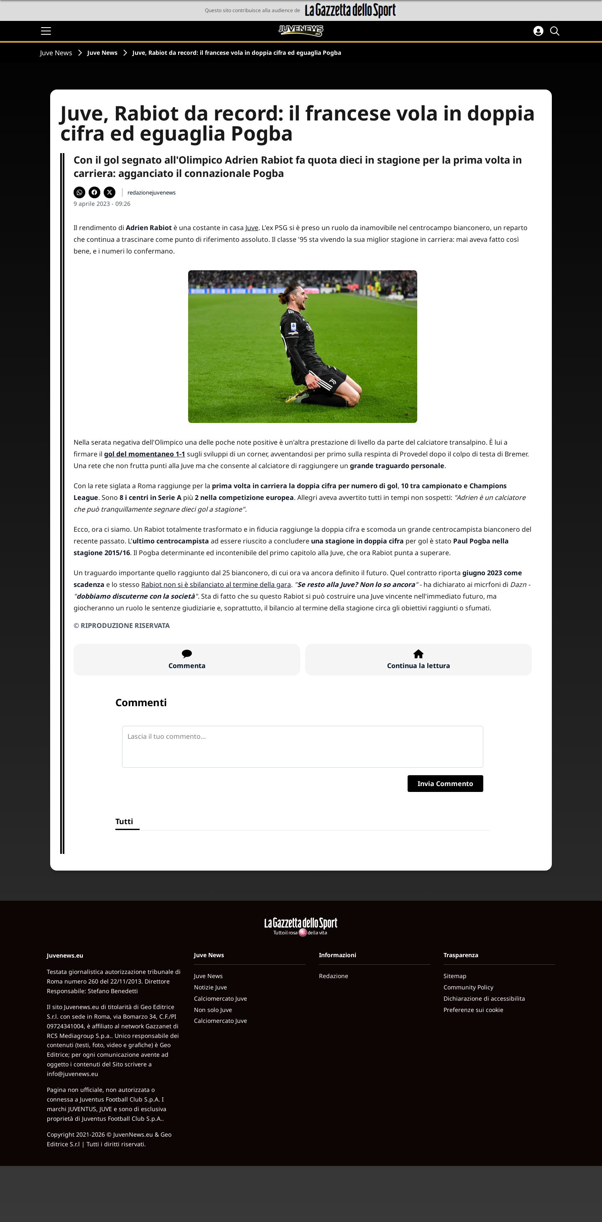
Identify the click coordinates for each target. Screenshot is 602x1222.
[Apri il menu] (46, 31)
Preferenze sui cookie (473, 1010)
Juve (251, 227)
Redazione (333, 976)
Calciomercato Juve (220, 998)
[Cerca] (556, 31)
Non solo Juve (213, 1010)
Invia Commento (445, 783)
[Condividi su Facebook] (94, 192)
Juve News (56, 52)
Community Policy (468, 987)
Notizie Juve (210, 987)
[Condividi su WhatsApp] (79, 192)
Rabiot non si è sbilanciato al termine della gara (216, 584)
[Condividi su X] (109, 192)
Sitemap (455, 976)
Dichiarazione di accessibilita (484, 998)
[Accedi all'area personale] (538, 31)
